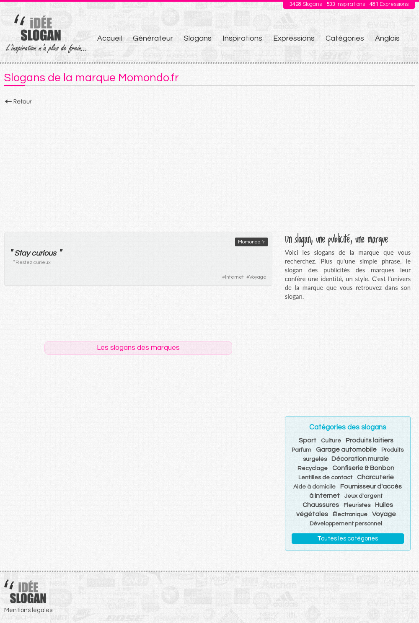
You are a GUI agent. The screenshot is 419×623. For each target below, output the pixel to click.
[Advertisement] (209, 166)
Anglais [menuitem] (387, 38)
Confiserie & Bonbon (363, 468)
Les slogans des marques (138, 348)
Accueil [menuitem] (109, 38)
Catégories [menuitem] (345, 38)
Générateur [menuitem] (153, 38)
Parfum (301, 450)
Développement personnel (346, 524)
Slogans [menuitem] (198, 38)
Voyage (257, 277)
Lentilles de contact (325, 478)
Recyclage (312, 468)
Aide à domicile (314, 487)
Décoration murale (360, 458)
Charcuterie (375, 477)
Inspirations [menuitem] (242, 38)
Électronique (350, 514)
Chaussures (321, 505)
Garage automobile (346, 449)
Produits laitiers (369, 440)
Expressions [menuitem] (294, 38)
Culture (331, 441)
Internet (234, 277)
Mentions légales (28, 610)
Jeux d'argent (363, 496)
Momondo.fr (251, 242)
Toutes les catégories (347, 538)
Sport (307, 440)
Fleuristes (357, 505)
